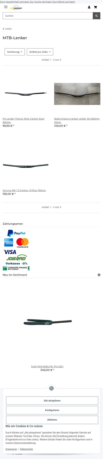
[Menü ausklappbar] (5, 5)
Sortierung (13, 51)
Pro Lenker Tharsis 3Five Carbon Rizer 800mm (23, 120)
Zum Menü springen (63, 1)
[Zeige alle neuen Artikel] (99, 274)
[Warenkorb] (95, 7)
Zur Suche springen (41, 1)
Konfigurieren (52, 410)
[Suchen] (48, 15)
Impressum (11, 449)
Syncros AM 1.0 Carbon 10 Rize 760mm (24, 190)
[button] (89, 7)
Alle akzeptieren (52, 400)
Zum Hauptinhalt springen (15, 1)
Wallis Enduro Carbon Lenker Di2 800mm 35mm (77, 120)
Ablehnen (52, 419)
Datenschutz (26, 449)
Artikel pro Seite (38, 51)
